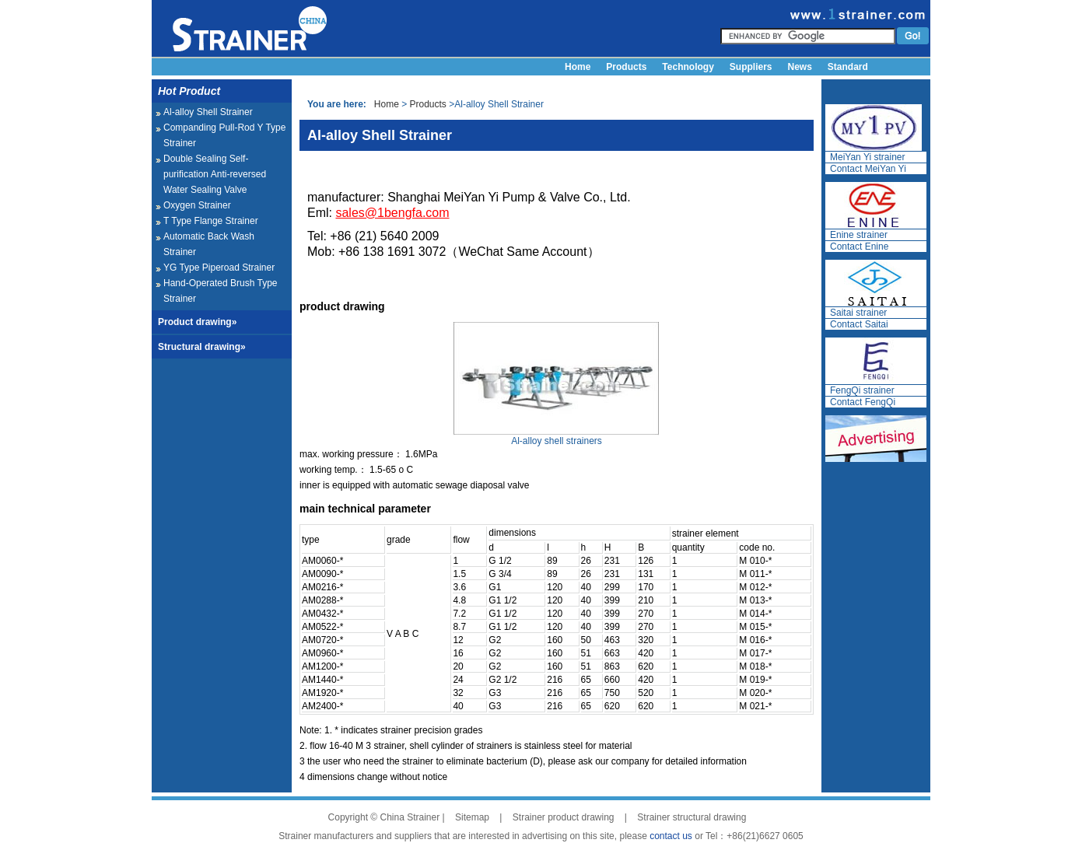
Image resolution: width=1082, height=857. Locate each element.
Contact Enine (859, 246)
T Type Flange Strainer (210, 220)
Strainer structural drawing (691, 817)
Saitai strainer (858, 312)
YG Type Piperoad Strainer (219, 267)
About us (585, 84)
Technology (687, 66)
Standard (848, 66)
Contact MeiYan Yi (868, 168)
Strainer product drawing (564, 817)
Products (626, 66)
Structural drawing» (202, 346)
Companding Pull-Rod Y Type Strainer (224, 135)
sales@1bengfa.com (392, 212)
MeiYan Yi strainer (867, 157)
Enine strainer (859, 234)
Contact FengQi (862, 402)
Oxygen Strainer (197, 205)
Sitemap (472, 817)
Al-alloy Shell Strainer (208, 112)
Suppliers (751, 66)
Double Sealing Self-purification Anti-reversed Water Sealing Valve (214, 174)
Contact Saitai (859, 324)
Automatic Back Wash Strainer (208, 244)
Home (577, 66)
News (800, 66)
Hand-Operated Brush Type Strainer (220, 291)
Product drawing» (197, 322)
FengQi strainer (862, 390)
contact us (671, 836)
